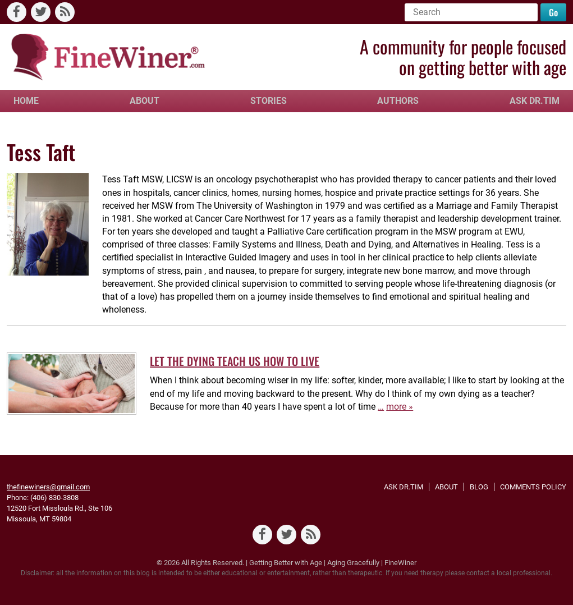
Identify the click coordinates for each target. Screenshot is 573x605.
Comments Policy (533, 487)
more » (399, 406)
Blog (479, 487)
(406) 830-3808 (54, 497)
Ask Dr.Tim (535, 100)
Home (26, 100)
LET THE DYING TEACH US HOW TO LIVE (234, 360)
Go (553, 12)
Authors (398, 100)
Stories (268, 100)
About (144, 100)
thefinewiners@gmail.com (48, 487)
